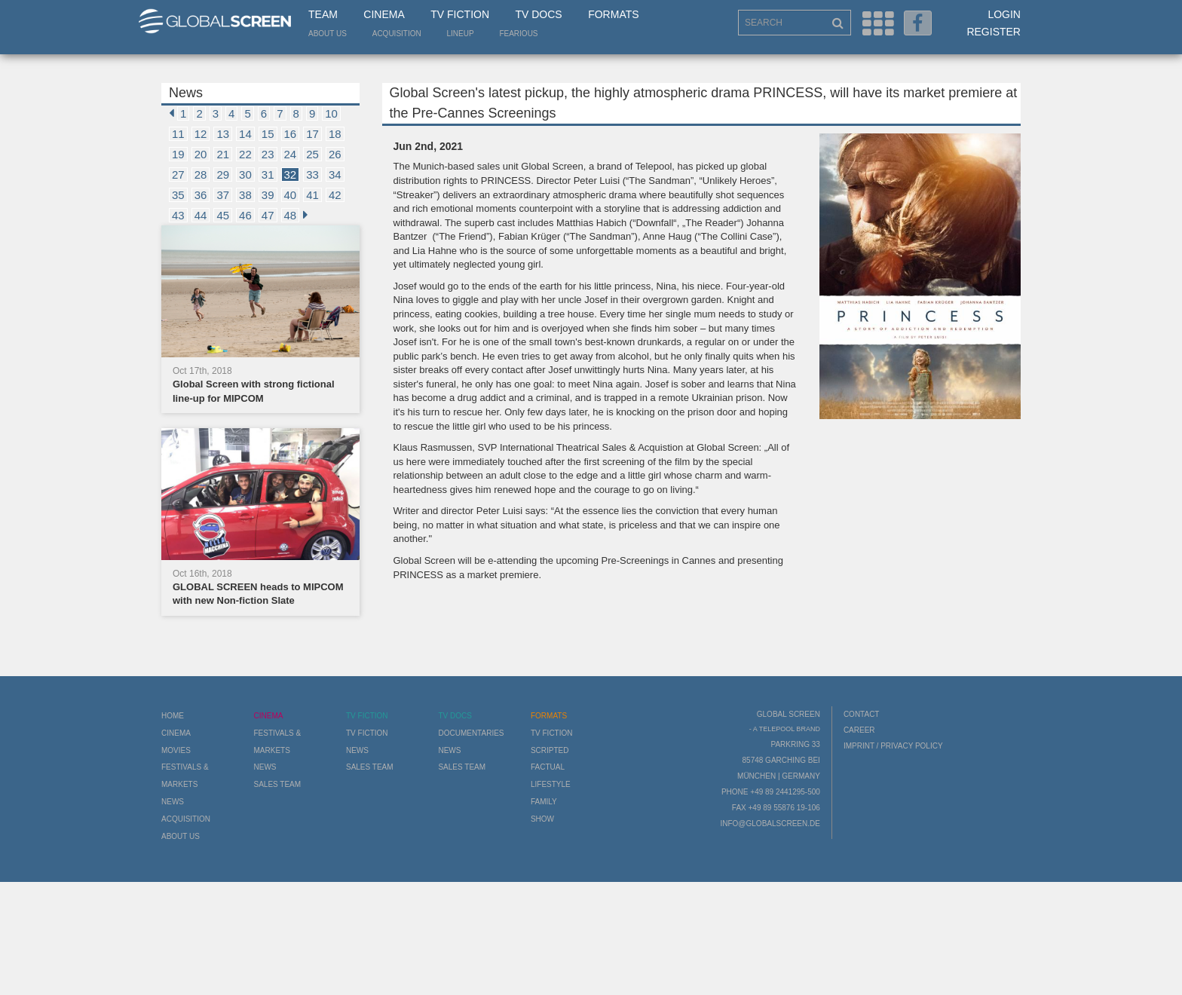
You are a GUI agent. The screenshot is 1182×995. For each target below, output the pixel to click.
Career (859, 730)
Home (172, 716)
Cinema (383, 14)
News (172, 802)
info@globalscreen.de (769, 823)
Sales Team (277, 784)
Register (993, 32)
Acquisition (396, 33)
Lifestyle (551, 784)
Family (544, 802)
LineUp (460, 33)
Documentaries (471, 733)
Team (323, 14)
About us (327, 33)
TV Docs (538, 14)
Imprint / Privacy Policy (893, 746)
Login (1004, 14)
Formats (613, 14)
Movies (176, 750)
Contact (862, 714)
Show (542, 819)
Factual (548, 767)
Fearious (518, 33)
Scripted (550, 750)
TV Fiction (459, 14)
